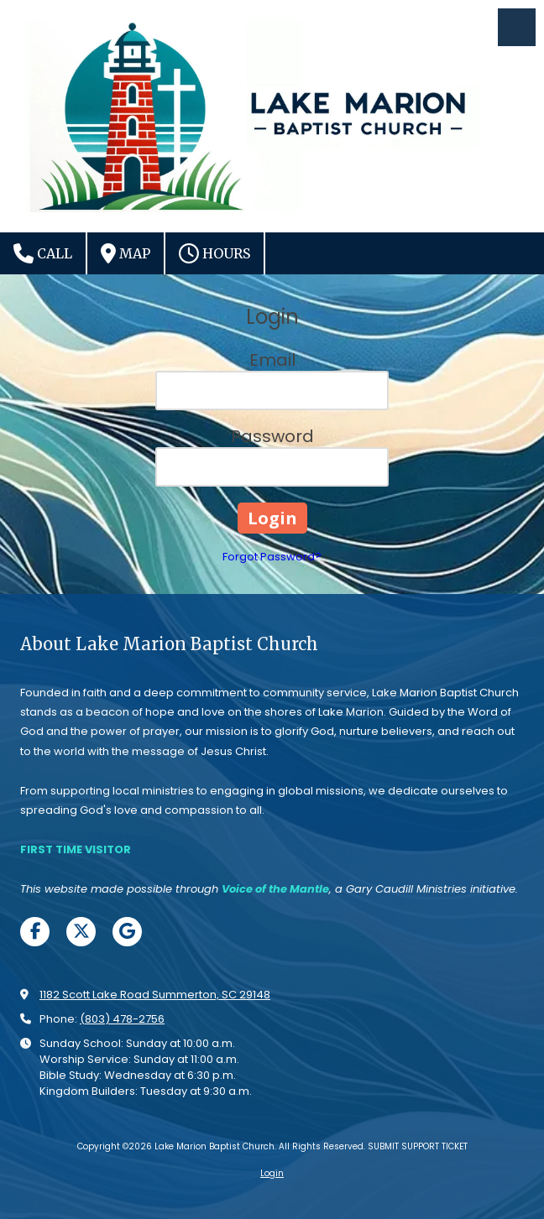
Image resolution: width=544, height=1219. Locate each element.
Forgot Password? (272, 557)
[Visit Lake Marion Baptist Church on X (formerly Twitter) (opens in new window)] (81, 931)
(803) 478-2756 (122, 1019)
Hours (214, 253)
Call (42, 253)
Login (272, 1173)
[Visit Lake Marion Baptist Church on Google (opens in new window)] (127, 931)
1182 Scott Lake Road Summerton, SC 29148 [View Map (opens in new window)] (154, 995)
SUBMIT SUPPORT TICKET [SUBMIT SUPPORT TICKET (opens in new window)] (418, 1146)
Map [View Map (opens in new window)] (125, 253)
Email (272, 360)
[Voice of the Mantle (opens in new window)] (275, 889)
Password (272, 436)
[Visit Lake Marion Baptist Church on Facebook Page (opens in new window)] (35, 931)
